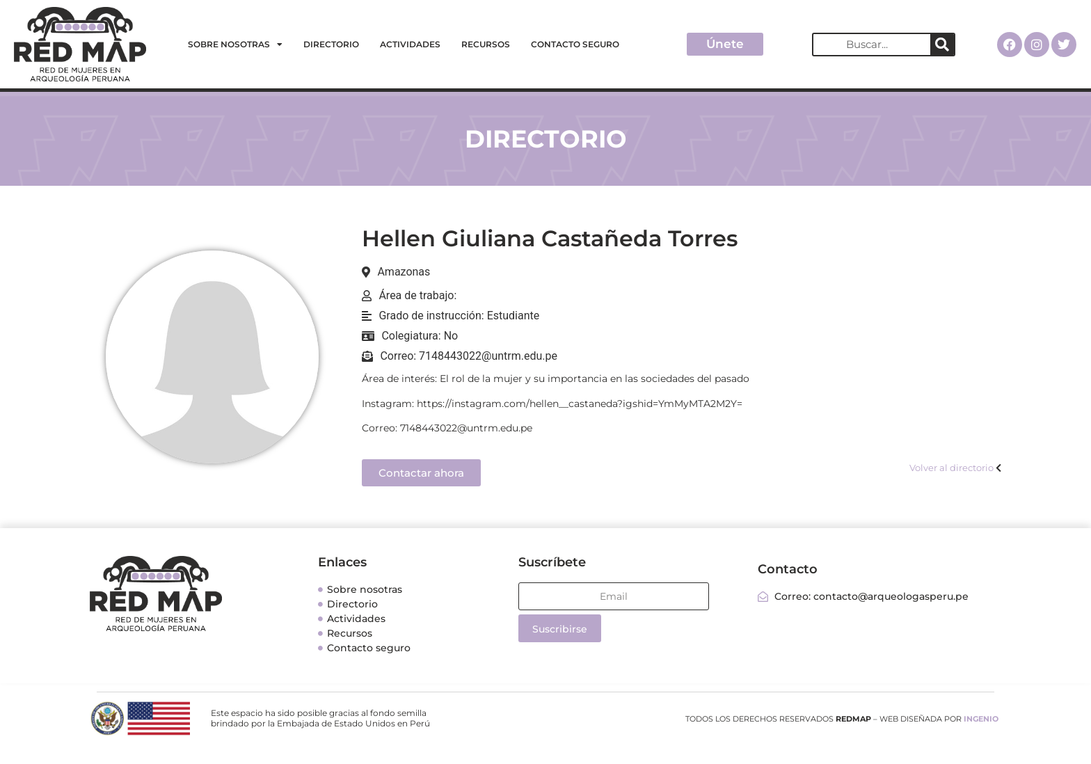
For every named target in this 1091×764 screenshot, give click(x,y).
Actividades (410, 44)
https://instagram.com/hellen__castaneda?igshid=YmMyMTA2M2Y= (579, 403)
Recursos (485, 44)
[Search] (942, 44)
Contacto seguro (575, 44)
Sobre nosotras (235, 44)
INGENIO (981, 719)
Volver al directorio (951, 467)
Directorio (331, 44)
